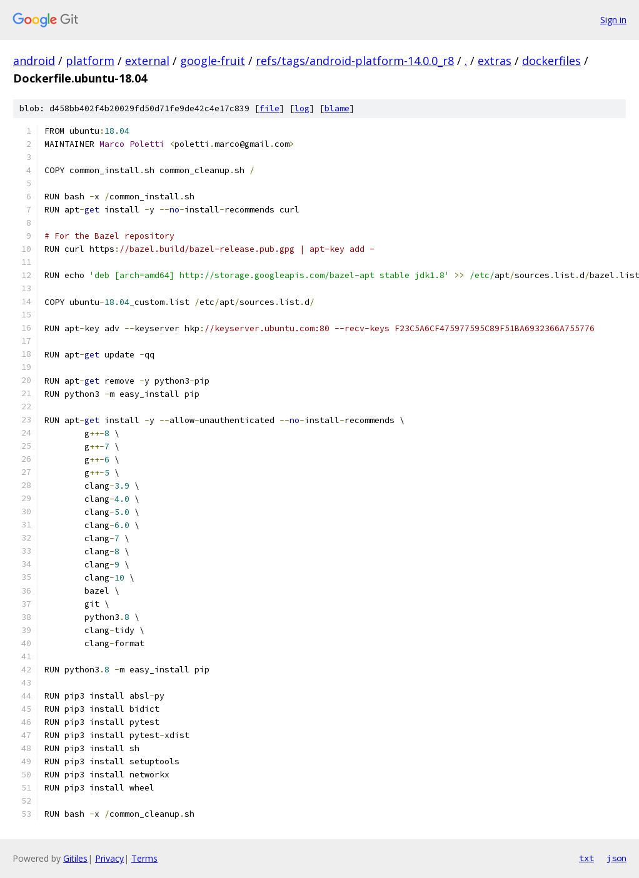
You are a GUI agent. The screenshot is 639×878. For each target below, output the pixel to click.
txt (586, 858)
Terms (144, 858)
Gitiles (75, 858)
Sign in (613, 20)
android (34, 60)
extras (494, 60)
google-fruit (212, 60)
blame (337, 108)
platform (90, 60)
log (301, 108)
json (616, 858)
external (147, 60)
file (269, 108)
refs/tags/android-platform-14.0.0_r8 (355, 60)
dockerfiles (551, 60)
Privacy (109, 858)
